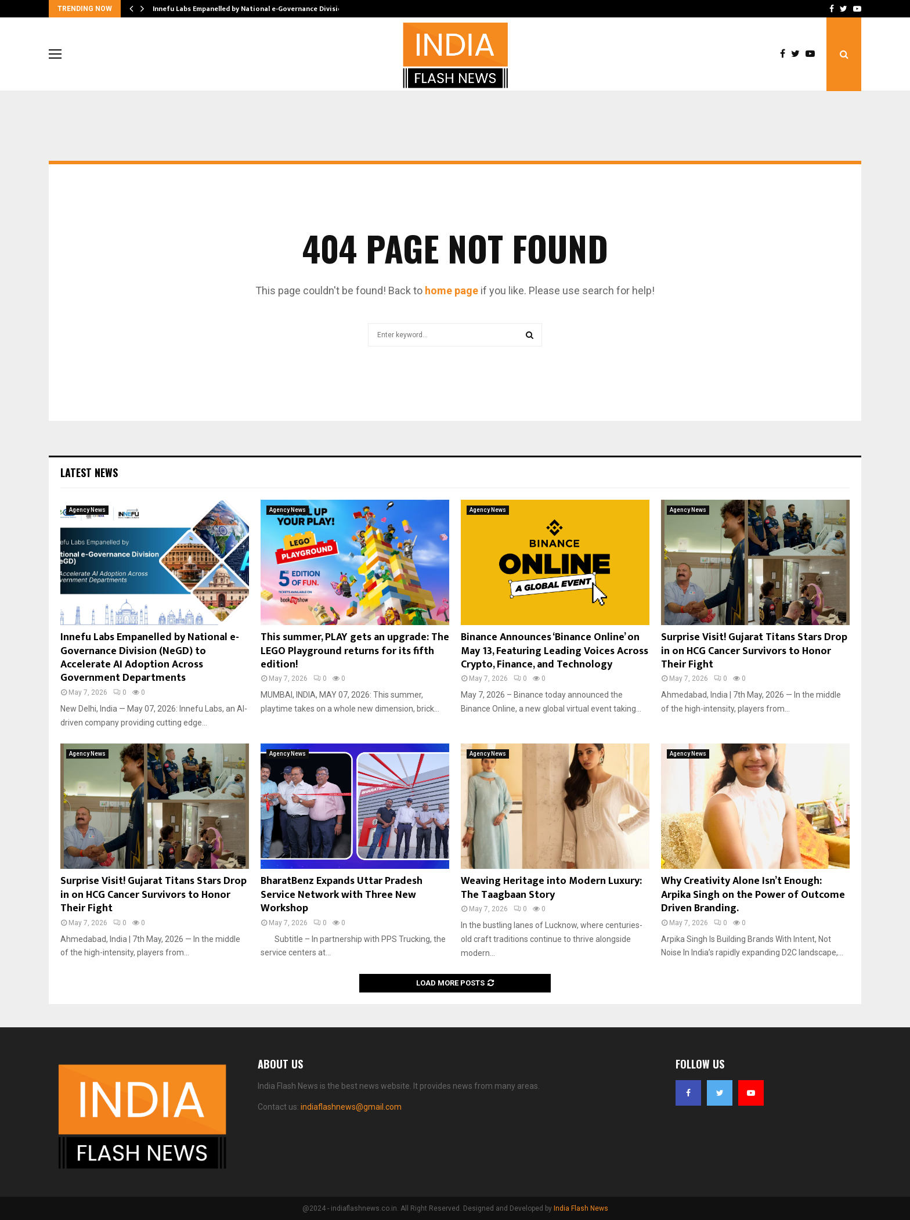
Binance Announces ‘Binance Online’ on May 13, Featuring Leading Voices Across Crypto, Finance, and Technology (554, 651)
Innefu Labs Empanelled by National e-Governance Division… (252, 9)
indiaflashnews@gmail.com (351, 1106)
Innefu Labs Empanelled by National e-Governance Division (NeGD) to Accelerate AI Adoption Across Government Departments (149, 658)
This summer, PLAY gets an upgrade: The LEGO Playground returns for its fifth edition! (355, 651)
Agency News (87, 510)
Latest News (89, 472)
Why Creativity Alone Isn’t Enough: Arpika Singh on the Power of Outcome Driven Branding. (753, 894)
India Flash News (581, 1208)
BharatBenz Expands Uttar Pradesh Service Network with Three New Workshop (342, 894)
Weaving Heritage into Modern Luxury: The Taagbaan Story (551, 887)
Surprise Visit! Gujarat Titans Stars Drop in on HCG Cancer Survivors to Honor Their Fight (754, 651)
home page (451, 290)
